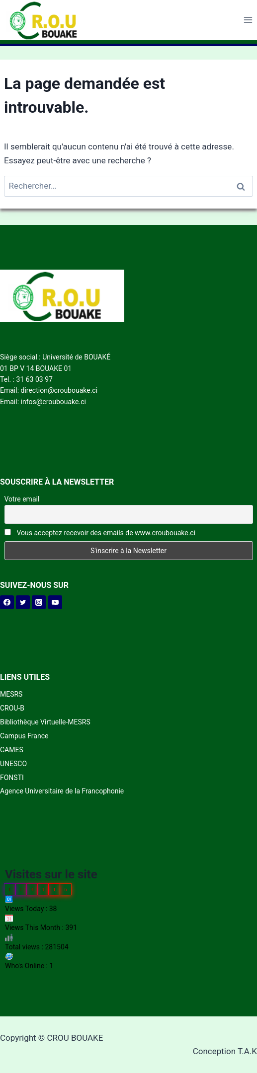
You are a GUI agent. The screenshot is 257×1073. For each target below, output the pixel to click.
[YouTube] (55, 602)
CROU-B (12, 708)
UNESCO (13, 764)
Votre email (22, 499)
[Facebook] (7, 602)
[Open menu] (248, 20)
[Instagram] (39, 602)
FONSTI (12, 778)
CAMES (11, 750)
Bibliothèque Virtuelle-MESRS (45, 722)
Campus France (24, 736)
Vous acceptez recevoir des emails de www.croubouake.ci (100, 533)
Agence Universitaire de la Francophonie (62, 791)
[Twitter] (23, 602)
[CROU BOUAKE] (47, 20)
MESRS (11, 694)
